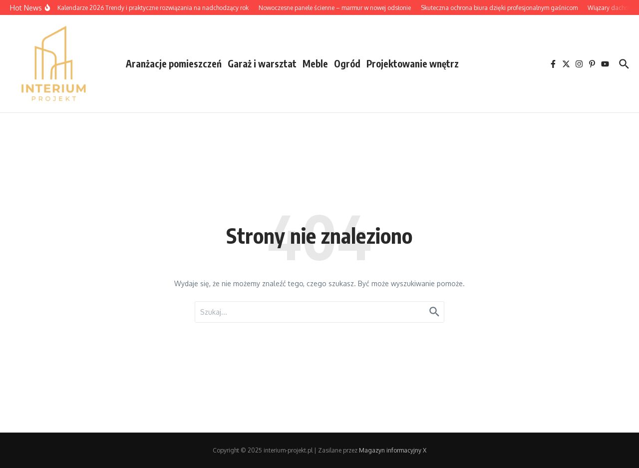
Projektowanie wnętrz (412, 63)
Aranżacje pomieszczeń (174, 63)
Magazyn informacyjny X (392, 450)
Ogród (347, 63)
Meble (315, 63)
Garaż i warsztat (262, 63)
